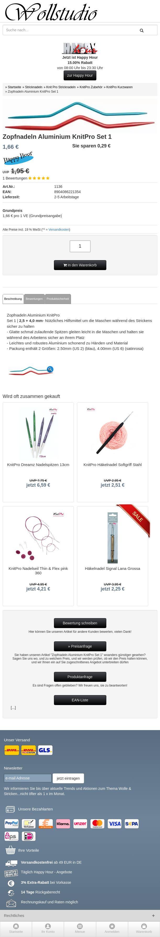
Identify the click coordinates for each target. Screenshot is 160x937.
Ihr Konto (48, 932)
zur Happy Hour (80, 75)
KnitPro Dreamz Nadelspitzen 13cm (38, 465)
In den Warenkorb (80, 265)
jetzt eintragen (68, 778)
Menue (80, 932)
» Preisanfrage (80, 646)
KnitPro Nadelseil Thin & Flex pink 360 (38, 570)
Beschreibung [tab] (13, 298)
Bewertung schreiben (80, 623)
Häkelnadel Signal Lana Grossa (112, 568)
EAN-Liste (80, 700)
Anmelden (112, 932)
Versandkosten (58, 229)
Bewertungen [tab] (34, 298)
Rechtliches (14, 915)
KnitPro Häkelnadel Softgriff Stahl (113, 465)
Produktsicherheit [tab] (58, 298)
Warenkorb (144, 932)
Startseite (16, 932)
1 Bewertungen (26, 178)
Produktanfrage (80, 677)
